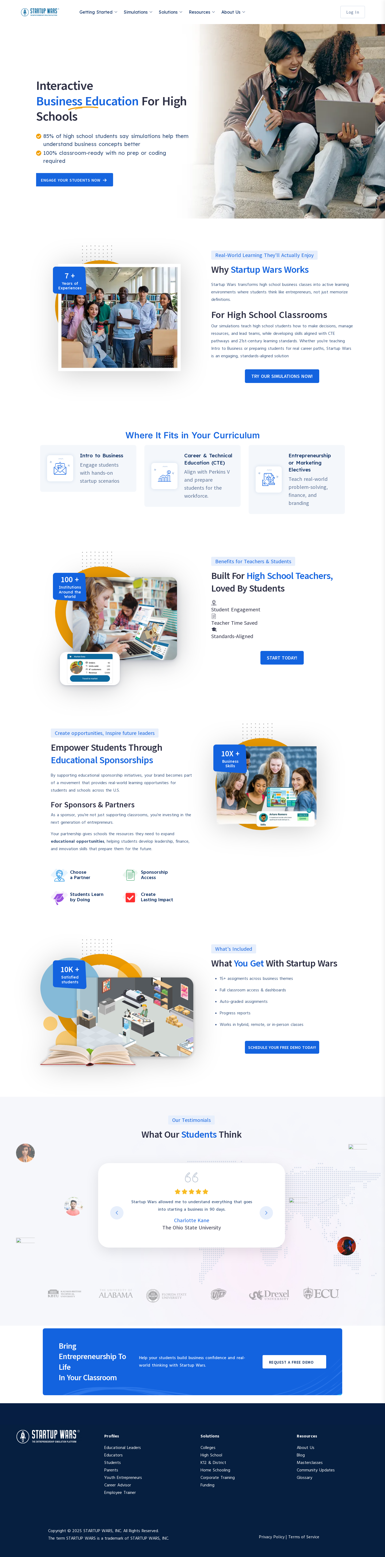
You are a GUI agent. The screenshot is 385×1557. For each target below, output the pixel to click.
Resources (199, 12)
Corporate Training (218, 1477)
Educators (113, 1455)
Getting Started (96, 12)
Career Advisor (117, 1485)
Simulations (136, 12)
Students (112, 1462)
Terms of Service (303, 1536)
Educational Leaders (122, 1447)
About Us (230, 12)
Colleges (208, 1447)
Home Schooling (215, 1470)
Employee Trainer (120, 1492)
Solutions (168, 12)
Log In (352, 12)
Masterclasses (310, 1462)
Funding (207, 1485)
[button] (282, 376)
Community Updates (316, 1470)
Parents (111, 1470)
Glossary (304, 1477)
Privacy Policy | (273, 1536)
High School (211, 1455)
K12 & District (213, 1462)
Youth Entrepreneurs (123, 1477)
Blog (301, 1455)
